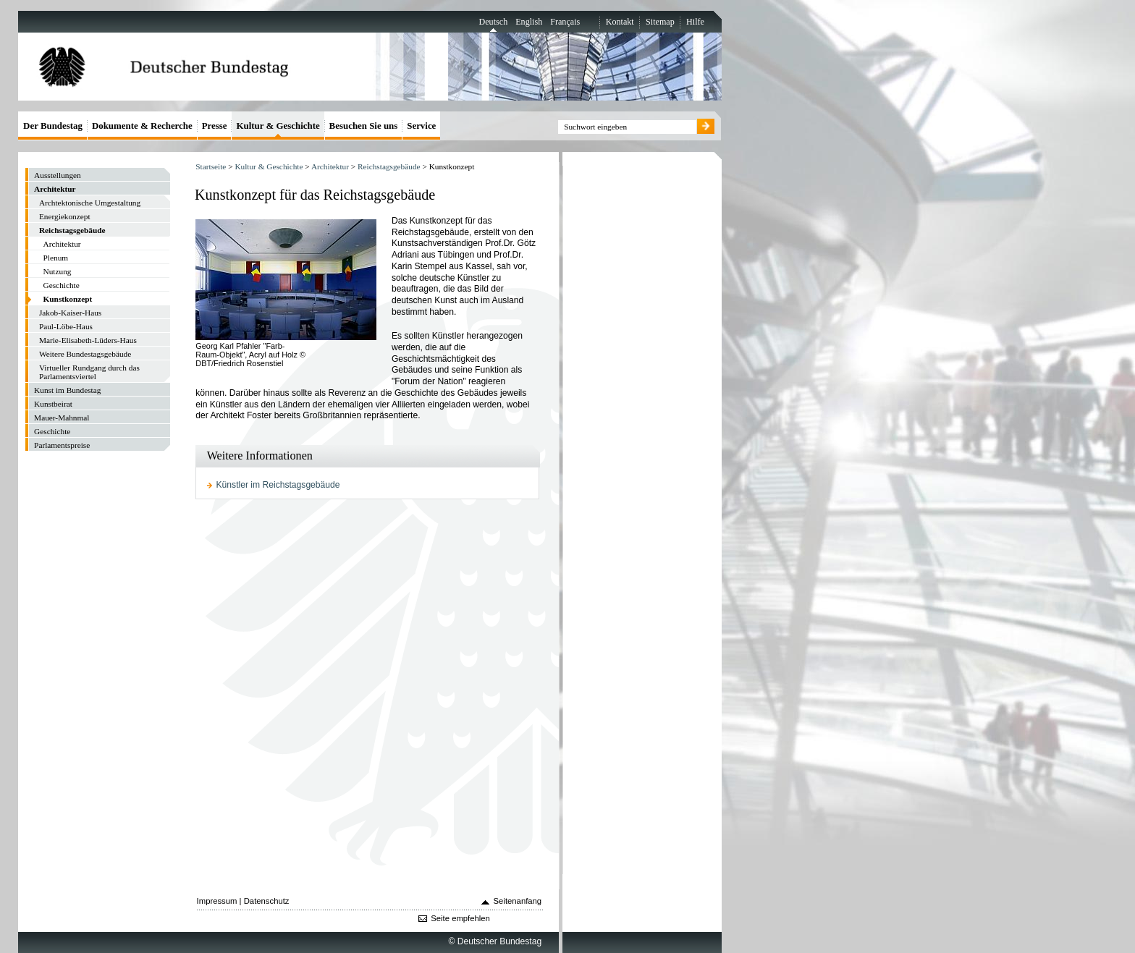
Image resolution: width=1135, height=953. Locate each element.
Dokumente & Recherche (142, 125)
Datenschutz (267, 901)
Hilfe (695, 22)
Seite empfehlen (460, 918)
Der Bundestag (53, 125)
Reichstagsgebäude (389, 166)
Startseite (210, 166)
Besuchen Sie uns (363, 125)
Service (421, 125)
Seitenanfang (518, 901)
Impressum (217, 901)
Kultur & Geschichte (269, 166)
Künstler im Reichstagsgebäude (278, 485)
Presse (214, 125)
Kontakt (620, 22)
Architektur (330, 166)
